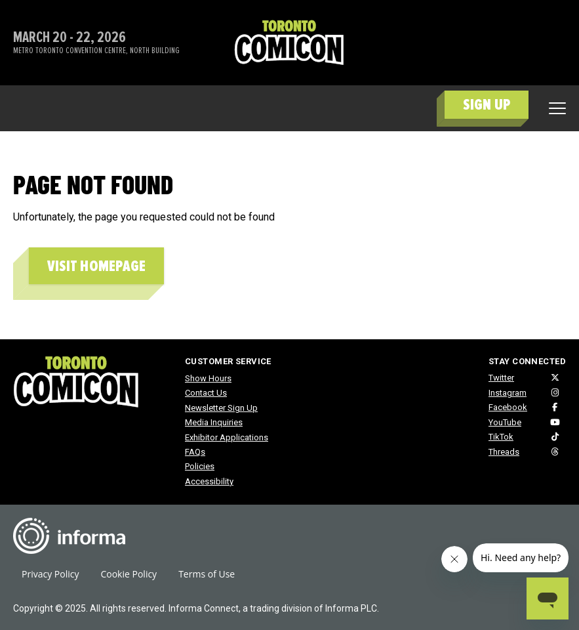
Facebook (508, 407)
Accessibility (209, 481)
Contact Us (206, 393)
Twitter (501, 378)
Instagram (508, 393)
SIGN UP (486, 104)
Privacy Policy (50, 574)
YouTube (505, 422)
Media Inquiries (214, 422)
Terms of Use (206, 574)
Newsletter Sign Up (221, 408)
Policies (199, 466)
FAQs (195, 452)
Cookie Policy (128, 574)
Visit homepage (96, 266)
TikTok (501, 437)
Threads (504, 452)
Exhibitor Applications (226, 437)
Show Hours (208, 378)
